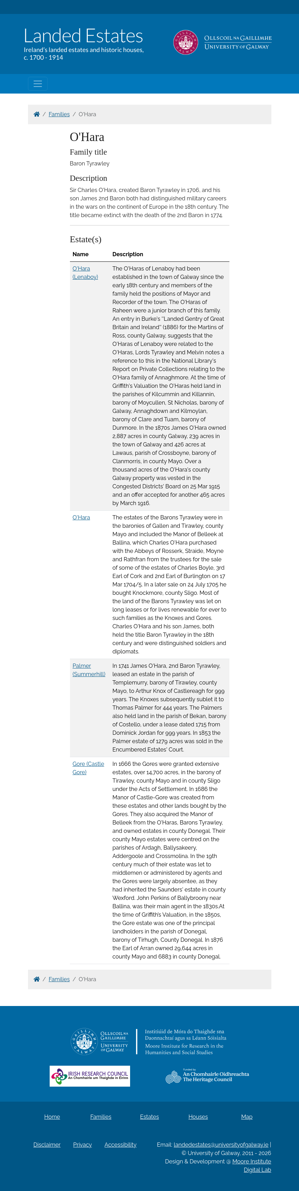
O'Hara (81, 517)
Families (59, 114)
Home (52, 1117)
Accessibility (121, 1144)
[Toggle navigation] (38, 84)
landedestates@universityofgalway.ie (221, 1144)
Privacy (82, 1144)
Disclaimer (47, 1144)
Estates (149, 1117)
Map (247, 1117)
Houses (198, 1117)
